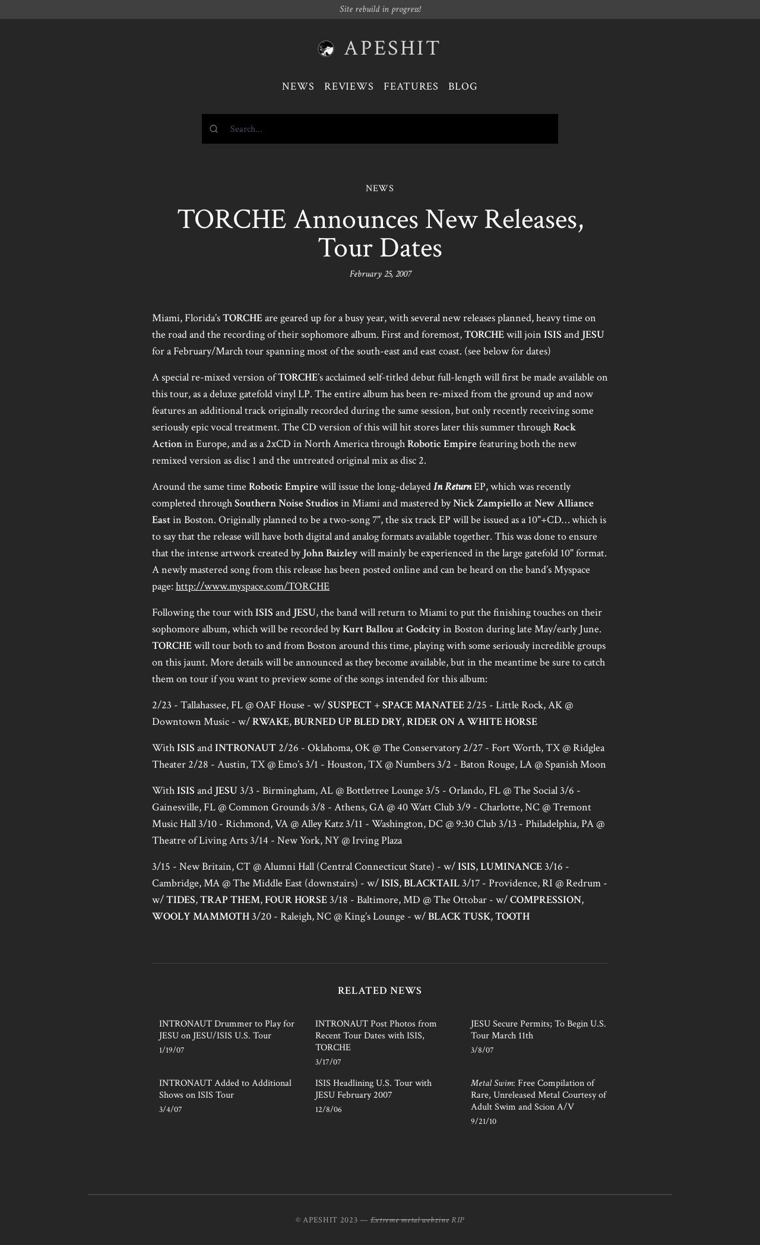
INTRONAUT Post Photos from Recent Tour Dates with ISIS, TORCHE (376, 1036)
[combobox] (380, 129)
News (298, 86)
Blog (463, 86)
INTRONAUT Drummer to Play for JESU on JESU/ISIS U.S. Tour (226, 1030)
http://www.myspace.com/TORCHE (253, 586)
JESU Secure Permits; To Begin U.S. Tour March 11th (538, 1030)
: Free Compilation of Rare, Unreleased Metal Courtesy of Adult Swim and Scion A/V (538, 1095)
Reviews (349, 86)
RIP (457, 1220)
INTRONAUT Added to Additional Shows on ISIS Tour (225, 1089)
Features (411, 86)
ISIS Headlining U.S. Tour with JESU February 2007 (373, 1089)
